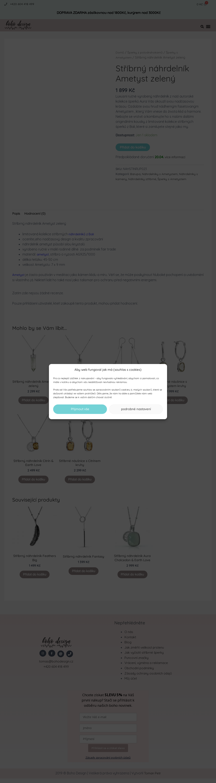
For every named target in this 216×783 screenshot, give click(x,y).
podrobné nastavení (136, 409)
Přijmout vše (80, 409)
